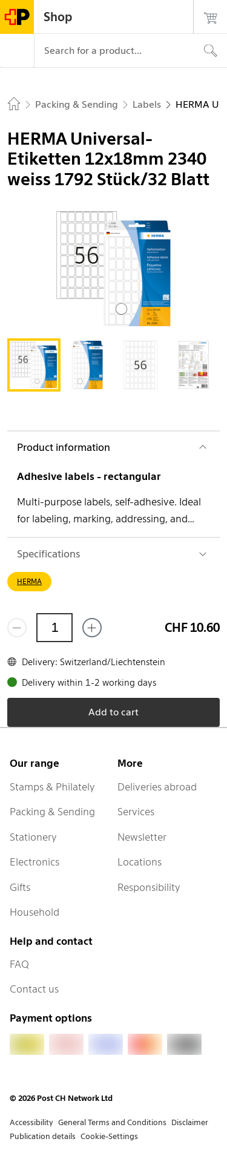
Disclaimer (189, 1122)
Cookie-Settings (109, 1136)
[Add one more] (92, 627)
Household (34, 912)
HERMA (29, 581)
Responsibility (148, 887)
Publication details (43, 1136)
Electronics (34, 862)
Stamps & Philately (52, 787)
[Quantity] (54, 627)
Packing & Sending (52, 812)
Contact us (34, 989)
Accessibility (31, 1122)
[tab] (34, 365)
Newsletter (141, 837)
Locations (139, 862)
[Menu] (17, 51)
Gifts (20, 887)
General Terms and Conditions (112, 1122)
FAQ (19, 964)
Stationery (33, 837)
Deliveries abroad (157, 787)
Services (135, 812)
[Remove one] (17, 627)
